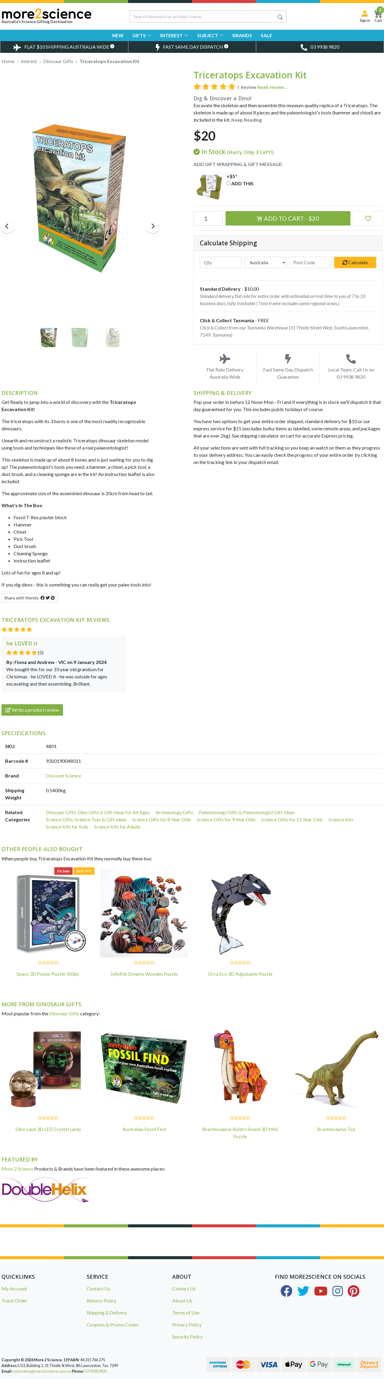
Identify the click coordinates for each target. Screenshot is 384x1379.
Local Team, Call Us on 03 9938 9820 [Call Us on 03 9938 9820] (351, 367)
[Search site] (280, 16)
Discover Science (63, 775)
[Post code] (311, 262)
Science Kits (340, 819)
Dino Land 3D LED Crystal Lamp (48, 1129)
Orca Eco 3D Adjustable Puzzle (240, 974)
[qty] (221, 262)
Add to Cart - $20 (287, 218)
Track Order (14, 1300)
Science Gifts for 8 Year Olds (161, 819)
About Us (182, 1300)
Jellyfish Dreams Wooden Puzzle (144, 974)
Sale (266, 35)
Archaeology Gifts (174, 812)
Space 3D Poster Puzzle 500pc (48, 974)
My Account (14, 1288)
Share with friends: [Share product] (29, 597)
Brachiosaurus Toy (336, 1129)
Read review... (272, 87)
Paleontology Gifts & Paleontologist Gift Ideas (247, 812)
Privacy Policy (187, 1324)
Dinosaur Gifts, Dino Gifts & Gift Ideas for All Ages (98, 812)
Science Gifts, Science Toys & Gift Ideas (86, 819)
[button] (367, 218)
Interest (174, 35)
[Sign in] (365, 16)
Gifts (142, 35)
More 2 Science (17, 1168)
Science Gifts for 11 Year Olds (292, 819)
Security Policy (187, 1336)
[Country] (265, 262)
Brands (242, 35)
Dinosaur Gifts (64, 1013)
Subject (210, 35)
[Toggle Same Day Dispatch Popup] (192, 47)
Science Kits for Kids (67, 826)
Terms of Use (186, 1312)
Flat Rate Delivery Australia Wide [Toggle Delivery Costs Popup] (224, 367)
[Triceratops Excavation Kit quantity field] (208, 218)
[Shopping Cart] (378, 16)
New (118, 35)
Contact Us (98, 1288)
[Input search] (202, 16)
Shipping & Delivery (107, 1312)
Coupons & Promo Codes (112, 1324)
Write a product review (32, 710)
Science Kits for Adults (117, 826)
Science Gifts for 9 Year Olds (226, 819)
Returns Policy (101, 1300)
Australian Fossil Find (144, 1129)
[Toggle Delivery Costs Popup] (64, 47)
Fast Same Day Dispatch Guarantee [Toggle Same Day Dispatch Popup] (287, 367)
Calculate (355, 262)
